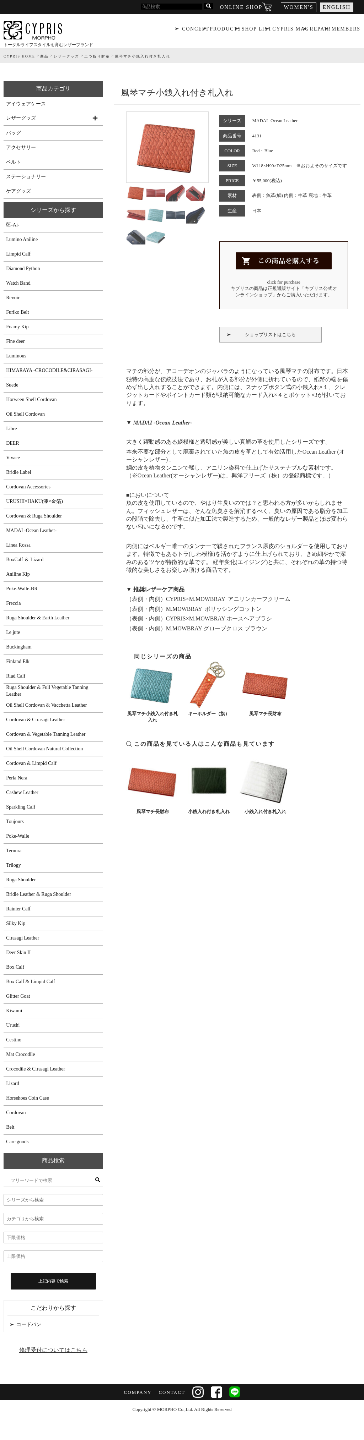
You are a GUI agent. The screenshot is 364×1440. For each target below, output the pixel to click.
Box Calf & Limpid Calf (30, 981)
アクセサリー (21, 147)
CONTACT (172, 1392)
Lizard (12, 1083)
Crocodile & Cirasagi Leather (35, 1069)
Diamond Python (23, 268)
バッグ (13, 133)
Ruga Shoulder (21, 879)
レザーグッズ (21, 118)
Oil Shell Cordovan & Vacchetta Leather (46, 705)
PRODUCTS (224, 30)
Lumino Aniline (22, 239)
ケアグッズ (18, 191)
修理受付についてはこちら (53, 1350)
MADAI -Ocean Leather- (31, 530)
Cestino (13, 1039)
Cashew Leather (22, 792)
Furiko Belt (17, 312)
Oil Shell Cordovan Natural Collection (44, 748)
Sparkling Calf (20, 807)
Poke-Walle (17, 836)
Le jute (13, 632)
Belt (10, 1127)
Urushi (13, 1025)
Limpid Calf (18, 254)
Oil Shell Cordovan (25, 414)
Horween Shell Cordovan (31, 399)
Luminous (16, 355)
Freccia (13, 603)
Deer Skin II (18, 952)
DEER (12, 443)
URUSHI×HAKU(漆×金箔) (34, 501)
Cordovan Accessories (28, 486)
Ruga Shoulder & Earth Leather (37, 617)
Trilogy (13, 865)
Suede (12, 385)
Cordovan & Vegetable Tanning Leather (45, 734)
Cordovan (16, 1112)
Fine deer (15, 341)
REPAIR (320, 30)
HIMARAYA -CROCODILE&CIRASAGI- (49, 370)
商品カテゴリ (53, 89)
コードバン (28, 1324)
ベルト (13, 162)
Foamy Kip (17, 326)
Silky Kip (15, 923)
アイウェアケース (26, 103)
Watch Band (18, 283)
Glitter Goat (18, 996)
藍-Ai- (12, 225)
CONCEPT (194, 30)
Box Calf (15, 967)
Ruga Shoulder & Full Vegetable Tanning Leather (47, 691)
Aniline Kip (18, 574)
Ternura (13, 850)
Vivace (13, 457)
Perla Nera (16, 778)
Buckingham (19, 647)
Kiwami (14, 1010)
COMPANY (137, 1392)
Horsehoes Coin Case (27, 1098)
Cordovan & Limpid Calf (31, 763)
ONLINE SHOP (241, 7)
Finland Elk (18, 661)
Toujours (15, 821)
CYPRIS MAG (290, 30)
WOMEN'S (298, 7)
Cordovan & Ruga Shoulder (34, 516)
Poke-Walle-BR (21, 588)
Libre (11, 428)
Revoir (13, 297)
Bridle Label (18, 472)
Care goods (17, 1141)
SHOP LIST (256, 30)
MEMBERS (346, 30)
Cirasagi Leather (22, 938)
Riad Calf (15, 676)
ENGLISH (336, 7)
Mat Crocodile (20, 1054)
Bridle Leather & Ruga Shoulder (38, 894)
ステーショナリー (26, 176)
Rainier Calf (18, 908)
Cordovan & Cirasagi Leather (35, 719)
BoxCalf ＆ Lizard (24, 559)
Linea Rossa (18, 545)
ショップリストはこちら (270, 334)
